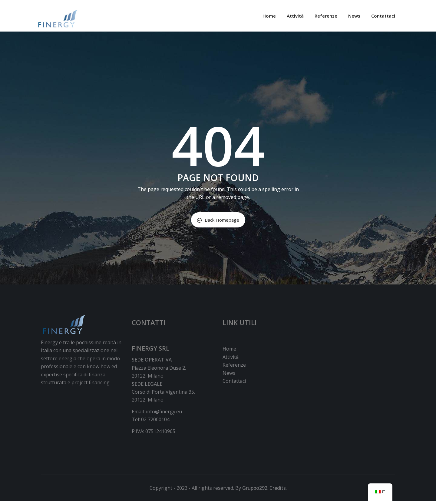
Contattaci (383, 16)
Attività (295, 16)
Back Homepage (218, 220)
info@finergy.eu (164, 411)
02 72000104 (155, 419)
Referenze (326, 16)
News (354, 16)
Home (269, 16)
